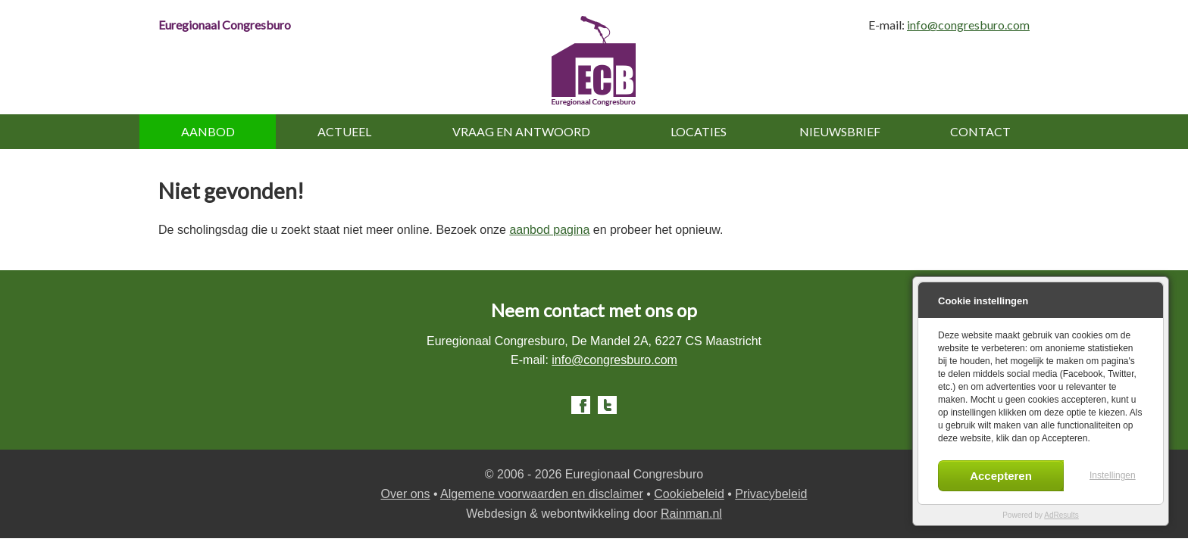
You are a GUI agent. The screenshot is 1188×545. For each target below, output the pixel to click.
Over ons (405, 493)
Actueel (344, 131)
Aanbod (208, 131)
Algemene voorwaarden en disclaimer (541, 493)
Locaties (699, 131)
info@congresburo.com (968, 24)
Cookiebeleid (689, 493)
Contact (980, 131)
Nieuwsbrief (839, 131)
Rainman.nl (691, 513)
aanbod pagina (549, 229)
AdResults (1061, 515)
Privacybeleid (771, 493)
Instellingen (1113, 475)
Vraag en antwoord (521, 131)
